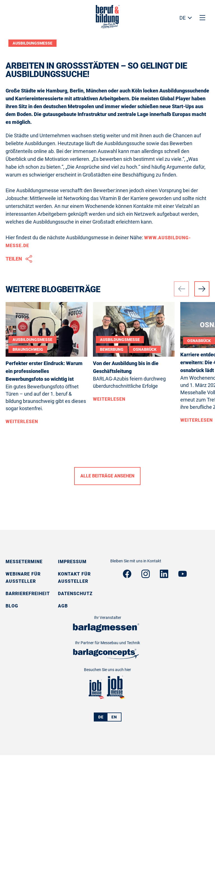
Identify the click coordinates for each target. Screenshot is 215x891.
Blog (12, 741)
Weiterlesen (22, 557)
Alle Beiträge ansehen (107, 611)
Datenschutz (75, 729)
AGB (63, 741)
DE (182, 18)
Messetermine (24, 697)
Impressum (72, 697)
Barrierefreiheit (28, 729)
